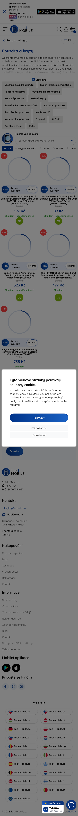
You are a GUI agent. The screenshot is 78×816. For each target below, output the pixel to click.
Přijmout (39, 417)
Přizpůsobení (39, 428)
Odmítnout (39, 435)
